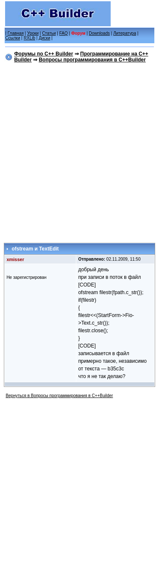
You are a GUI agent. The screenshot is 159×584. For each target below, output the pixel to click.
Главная (16, 33)
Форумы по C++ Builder (43, 54)
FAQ (63, 33)
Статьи (49, 33)
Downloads (99, 33)
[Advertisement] (79, 151)
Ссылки (12, 38)
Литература (124, 33)
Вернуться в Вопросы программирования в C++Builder (59, 395)
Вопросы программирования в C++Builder (92, 60)
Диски (44, 38)
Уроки (33, 33)
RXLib (29, 38)
